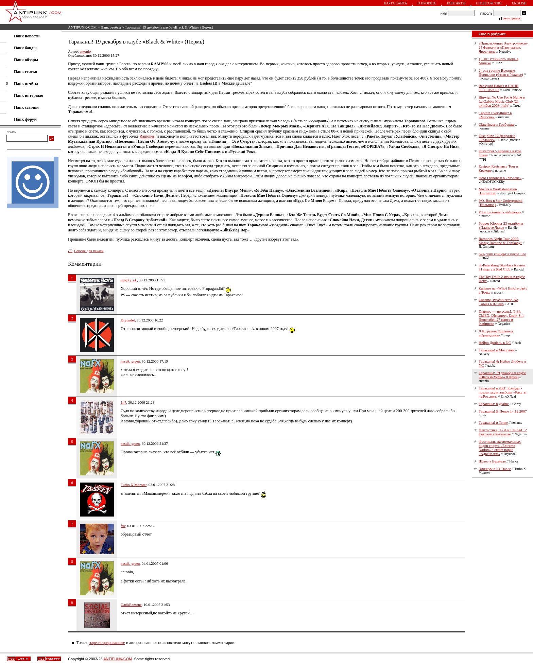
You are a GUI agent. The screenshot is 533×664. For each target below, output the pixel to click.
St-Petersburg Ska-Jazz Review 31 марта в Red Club (502, 267)
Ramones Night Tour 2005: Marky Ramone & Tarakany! (500, 241)
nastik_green (130, 361)
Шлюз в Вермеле (492, 461)
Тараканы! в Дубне (494, 404)
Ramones (147, 136)
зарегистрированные (107, 642)
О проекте (427, 3)
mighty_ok (129, 280)
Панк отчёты (111, 27)
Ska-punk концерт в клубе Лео (502, 254)
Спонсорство (489, 3)
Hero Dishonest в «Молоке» (500, 178)
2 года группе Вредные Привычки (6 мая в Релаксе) (501, 72)
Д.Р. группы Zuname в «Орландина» (496, 333)
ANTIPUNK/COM (82, 27)
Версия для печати (89, 251)
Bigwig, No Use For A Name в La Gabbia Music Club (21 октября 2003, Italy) (502, 101)
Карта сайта (395, 3)
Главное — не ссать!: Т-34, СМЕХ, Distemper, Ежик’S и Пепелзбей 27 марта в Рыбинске (501, 317)
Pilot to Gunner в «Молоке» (500, 212)
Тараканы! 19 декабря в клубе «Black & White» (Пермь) (502, 375)
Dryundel (128, 320)
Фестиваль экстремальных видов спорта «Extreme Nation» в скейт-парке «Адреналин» (500, 447)
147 (123, 402)
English (519, 3)
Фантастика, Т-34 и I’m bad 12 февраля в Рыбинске (503, 432)
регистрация (511, 18)
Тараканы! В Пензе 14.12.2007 (503, 411)
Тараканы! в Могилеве (496, 350)
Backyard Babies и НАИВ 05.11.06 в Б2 (498, 88)
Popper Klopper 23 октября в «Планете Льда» (501, 225)
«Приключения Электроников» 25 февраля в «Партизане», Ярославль (503, 47)
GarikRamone (131, 604)
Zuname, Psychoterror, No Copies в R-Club (498, 302)
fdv (123, 526)
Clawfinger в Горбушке (497, 124)
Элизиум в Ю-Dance (495, 469)
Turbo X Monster (134, 485)
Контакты (456, 3)
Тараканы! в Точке (493, 422)
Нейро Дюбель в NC (495, 342)
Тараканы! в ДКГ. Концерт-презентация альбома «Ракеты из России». (502, 392)
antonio (85, 51)
